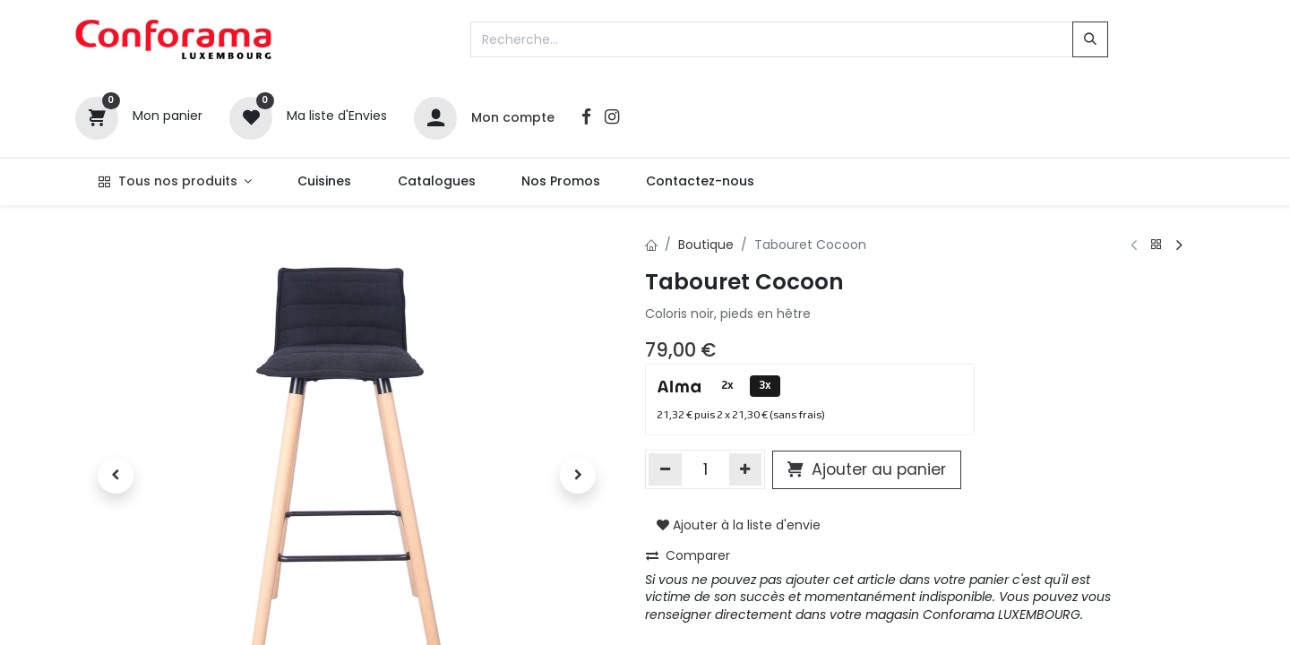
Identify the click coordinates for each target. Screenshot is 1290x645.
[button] (116, 475)
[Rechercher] (1090, 39)
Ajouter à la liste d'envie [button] (739, 525)
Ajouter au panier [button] (866, 469)
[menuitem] (324, 182)
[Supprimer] (665, 469)
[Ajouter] (745, 469)
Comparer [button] (688, 555)
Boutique (706, 245)
